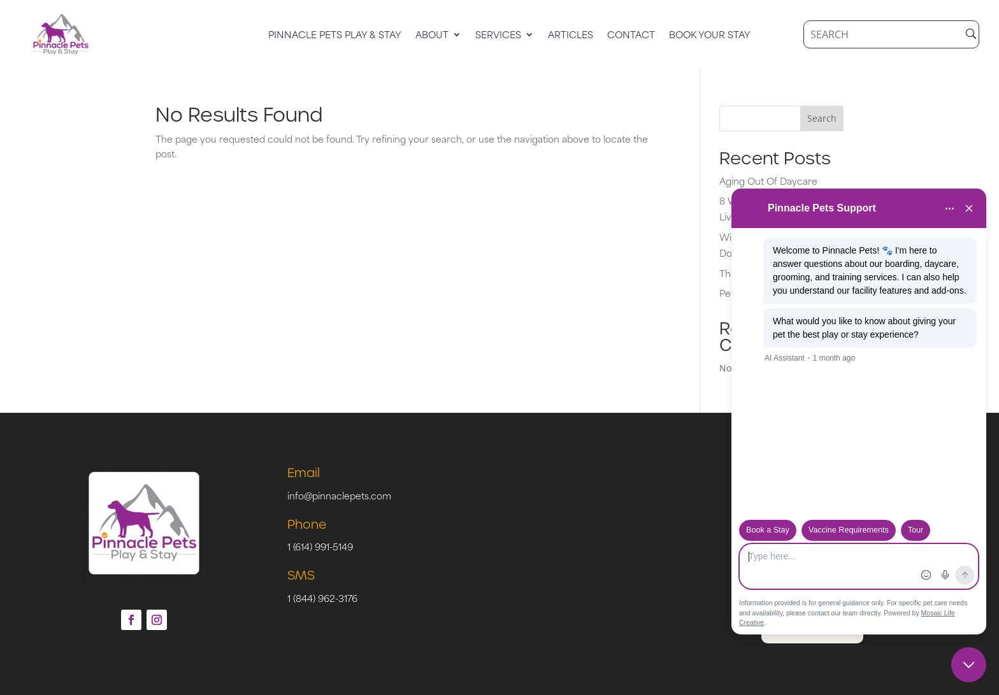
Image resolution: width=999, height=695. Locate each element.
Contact (631, 35)
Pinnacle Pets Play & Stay (334, 35)
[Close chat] (968, 664)
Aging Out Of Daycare (768, 180)
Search (822, 118)
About (432, 35)
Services (498, 35)
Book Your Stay (710, 35)
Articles (570, 35)
